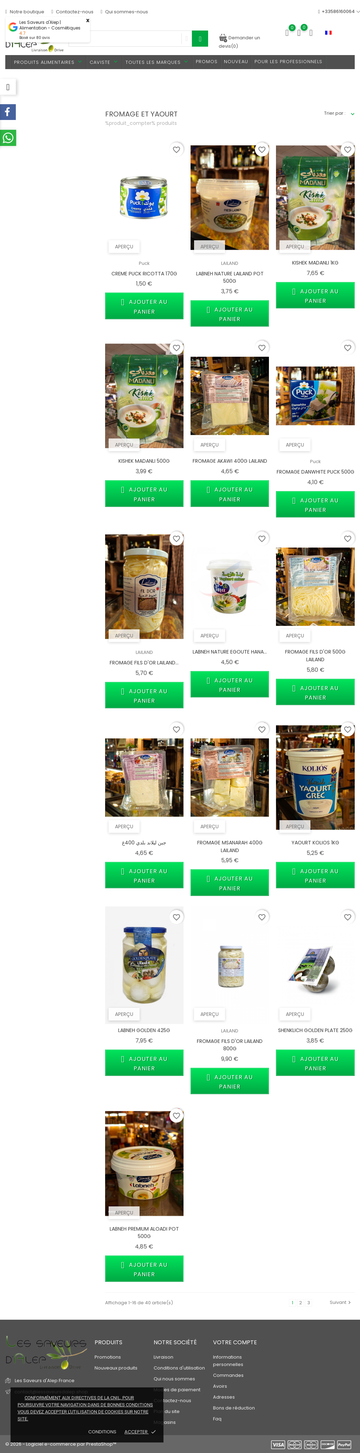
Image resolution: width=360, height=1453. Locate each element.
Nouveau (236, 61)
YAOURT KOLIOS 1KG (315, 842)
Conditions (102, 1431)
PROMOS (207, 61)
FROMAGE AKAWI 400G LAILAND (230, 460)
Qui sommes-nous (124, 11)
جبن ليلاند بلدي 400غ (144, 842)
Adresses (224, 1397)
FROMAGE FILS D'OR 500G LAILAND (315, 655)
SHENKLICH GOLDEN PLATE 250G (315, 1030)
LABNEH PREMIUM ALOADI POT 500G (144, 1232)
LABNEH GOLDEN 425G (144, 1030)
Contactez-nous (72, 11)
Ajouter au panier (144, 306)
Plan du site (167, 1411)
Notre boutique (24, 11)
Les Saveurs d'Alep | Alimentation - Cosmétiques (50, 25)
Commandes (228, 1375)
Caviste (104, 62)
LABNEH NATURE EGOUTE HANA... (230, 651)
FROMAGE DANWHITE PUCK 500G (315, 471)
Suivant (341, 1302)
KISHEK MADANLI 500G (144, 460)
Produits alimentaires (48, 62)
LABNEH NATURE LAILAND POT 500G (230, 277)
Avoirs (220, 1386)
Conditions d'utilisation (179, 1368)
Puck (144, 263)
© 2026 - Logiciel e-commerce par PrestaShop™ (60, 1444)
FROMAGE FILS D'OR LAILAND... (144, 662)
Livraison (163, 1357)
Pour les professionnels (288, 61)
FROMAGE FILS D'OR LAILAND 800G (230, 1045)
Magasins (165, 1422)
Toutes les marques (157, 62)
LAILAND (229, 263)
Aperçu (124, 246)
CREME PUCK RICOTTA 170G (144, 273)
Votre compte (235, 1342)
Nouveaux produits (116, 1368)
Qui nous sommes (174, 1378)
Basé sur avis (34, 37)
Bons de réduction (234, 1408)
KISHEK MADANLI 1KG (315, 262)
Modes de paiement (177, 1389)
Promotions (108, 1357)
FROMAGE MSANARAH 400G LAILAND (230, 846)
